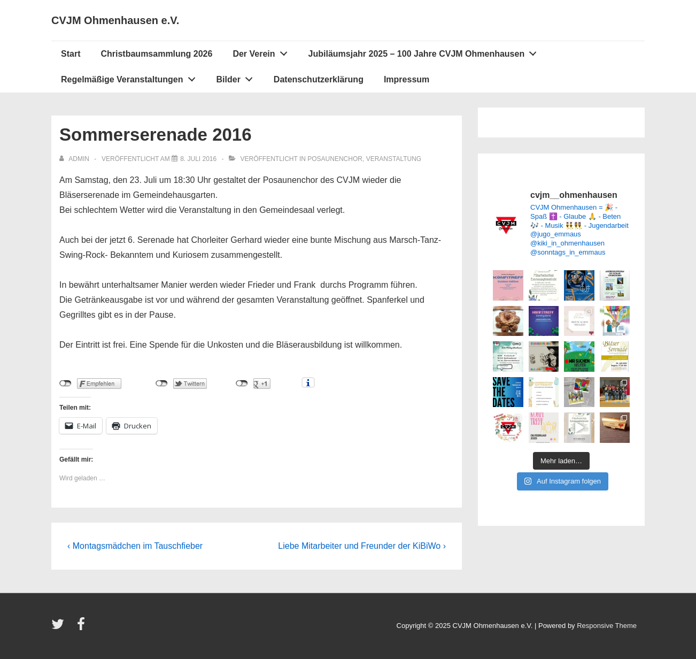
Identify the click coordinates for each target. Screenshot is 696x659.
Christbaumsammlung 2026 (156, 53)
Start (70, 53)
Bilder (237, 77)
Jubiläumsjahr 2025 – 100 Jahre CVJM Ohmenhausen (425, 51)
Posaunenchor (334, 159)
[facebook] (82, 628)
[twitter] (60, 628)
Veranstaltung (394, 159)
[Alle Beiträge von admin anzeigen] (75, 159)
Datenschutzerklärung (319, 79)
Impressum (406, 79)
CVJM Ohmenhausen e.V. (115, 20)
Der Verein (263, 51)
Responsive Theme (607, 626)
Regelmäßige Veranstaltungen (131, 77)
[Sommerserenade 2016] (198, 159)
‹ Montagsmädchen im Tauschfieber (135, 545)
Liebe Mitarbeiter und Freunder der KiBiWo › (362, 545)
